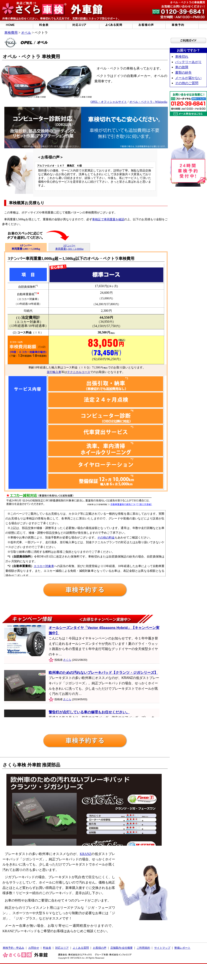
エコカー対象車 (44, 566)
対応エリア (62, 947)
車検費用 (11, 32)
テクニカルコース (78, 372)
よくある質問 (81, 947)
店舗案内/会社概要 (121, 947)
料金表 (47, 947)
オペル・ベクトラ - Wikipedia (148, 101)
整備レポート (182, 947)
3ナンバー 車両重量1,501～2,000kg (69, 247)
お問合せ (33, 947)
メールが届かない (188, 78)
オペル (26, 32)
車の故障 (181, 67)
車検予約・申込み (13, 947)
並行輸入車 (54, 372)
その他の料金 (106, 537)
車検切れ (181, 56)
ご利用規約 (143, 947)
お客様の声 (99, 947)
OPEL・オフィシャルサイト (108, 101)
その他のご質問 (186, 83)
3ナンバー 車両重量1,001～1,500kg (26, 247)
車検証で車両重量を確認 (108, 219)
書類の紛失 (183, 72)
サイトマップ (162, 947)
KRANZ (85, 854)
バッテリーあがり (188, 62)
